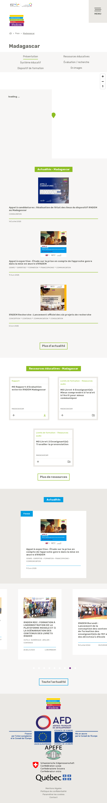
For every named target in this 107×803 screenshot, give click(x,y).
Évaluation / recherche (76, 62)
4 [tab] (49, 668)
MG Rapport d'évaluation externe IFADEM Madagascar (29, 388)
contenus (26, 319)
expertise (21, 268)
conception (14, 319)
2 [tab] (39, 668)
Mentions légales (53, 788)
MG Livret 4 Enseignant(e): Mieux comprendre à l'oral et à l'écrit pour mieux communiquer (77, 393)
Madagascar (29, 33)
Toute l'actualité (53, 682)
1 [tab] (34, 668)
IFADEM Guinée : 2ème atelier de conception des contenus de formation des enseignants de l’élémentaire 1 (81, 623)
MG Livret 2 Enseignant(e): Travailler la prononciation (52, 443)
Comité (14, 634)
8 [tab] (70, 668)
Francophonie (47, 268)
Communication (63, 268)
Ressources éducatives (77, 56)
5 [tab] (54, 668)
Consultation (15, 214)
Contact (53, 797)
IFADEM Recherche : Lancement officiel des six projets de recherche (50, 314)
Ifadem (17, 20)
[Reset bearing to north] (102, 86)
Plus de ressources (53, 477)
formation (33, 268)
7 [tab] (65, 668)
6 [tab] (59, 668)
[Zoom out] (102, 81)
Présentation (30, 56)
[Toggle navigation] (98, 11)
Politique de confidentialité (53, 791)
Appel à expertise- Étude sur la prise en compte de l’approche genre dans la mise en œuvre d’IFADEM (52, 552)
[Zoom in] (102, 76)
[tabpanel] (27, 620)
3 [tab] (44, 668)
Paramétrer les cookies (53, 794)
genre (12, 268)
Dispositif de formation (31, 68)
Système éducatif (30, 62)
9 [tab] (75, 668)
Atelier (69, 633)
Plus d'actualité (53, 346)
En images (76, 67)
